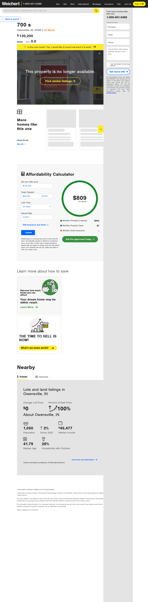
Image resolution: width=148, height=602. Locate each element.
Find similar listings (60, 81)
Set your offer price (29, 182)
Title (119, 4)
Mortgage (97, 4)
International (83, 4)
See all (21, 144)
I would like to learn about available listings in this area (118, 53)
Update (28, 232)
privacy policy (111, 93)
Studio (20, 42)
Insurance (109, 4)
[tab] (22, 377)
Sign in (139, 4)
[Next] (100, 129)
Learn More (29, 307)
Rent (72, 4)
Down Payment (27, 192)
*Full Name (111, 27)
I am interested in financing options (118, 64)
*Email (110, 35)
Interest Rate (26, 213)
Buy (58, 4)
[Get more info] (118, 72)
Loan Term (25, 202)
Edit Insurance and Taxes (34, 225)
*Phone (110, 42)
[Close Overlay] (99, 53)
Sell (65, 4)
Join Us (127, 4)
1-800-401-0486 (32, 3)
